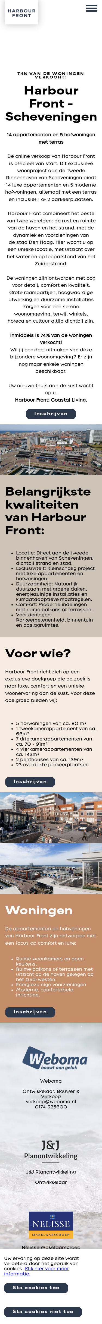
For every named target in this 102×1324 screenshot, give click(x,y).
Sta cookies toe (36, 1288)
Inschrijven (51, 414)
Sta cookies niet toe (43, 1312)
